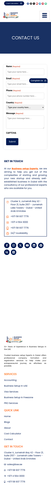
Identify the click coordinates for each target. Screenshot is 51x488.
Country (14, 103)
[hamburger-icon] (44, 16)
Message (14, 113)
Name (13, 66)
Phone (13, 90)
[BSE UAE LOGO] (10, 15)
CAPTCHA (11, 133)
